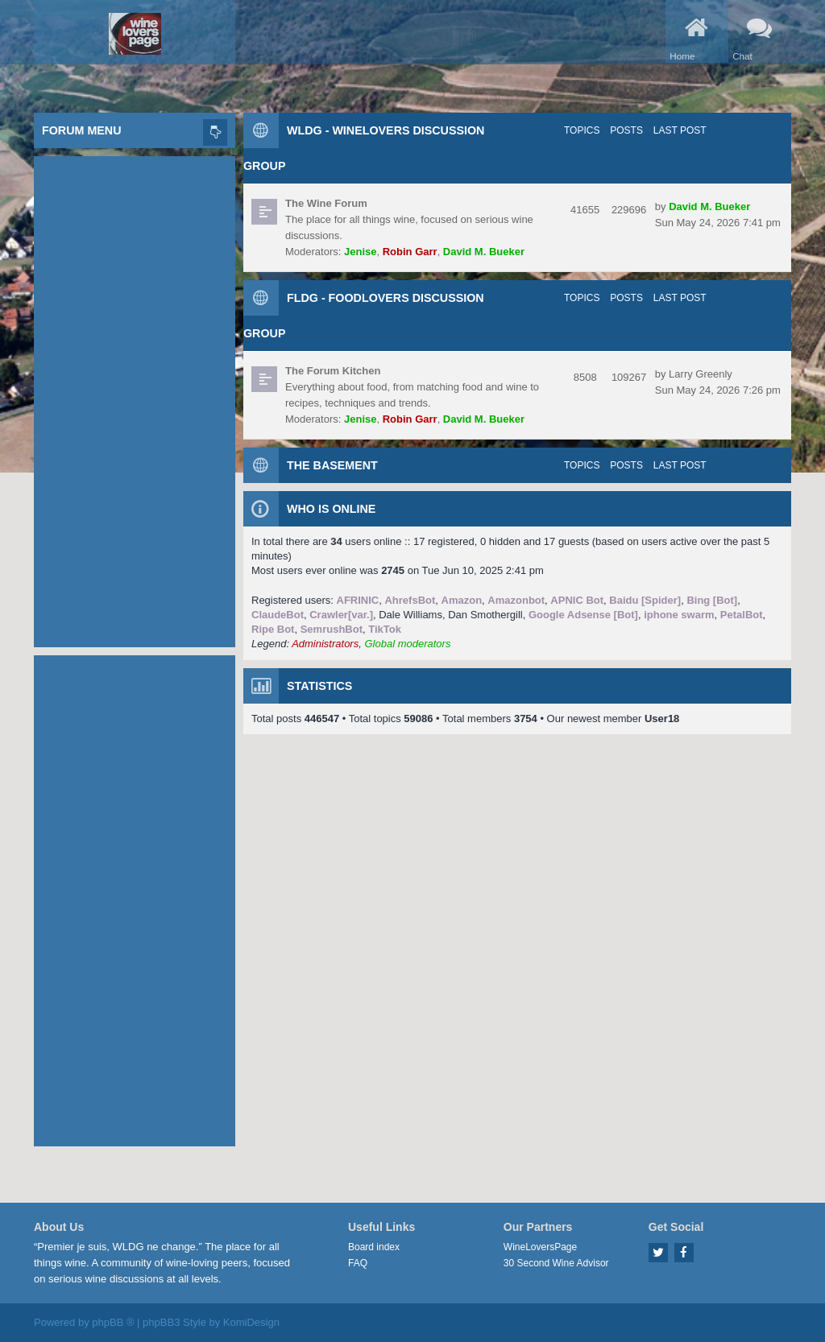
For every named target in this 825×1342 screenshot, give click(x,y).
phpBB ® (113, 1322)
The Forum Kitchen (332, 371)
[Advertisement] (134, 397)
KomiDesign (251, 1322)
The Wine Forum (326, 203)
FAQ (357, 1263)
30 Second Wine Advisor (556, 1263)
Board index (374, 1247)
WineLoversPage (540, 1247)
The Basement (332, 465)
